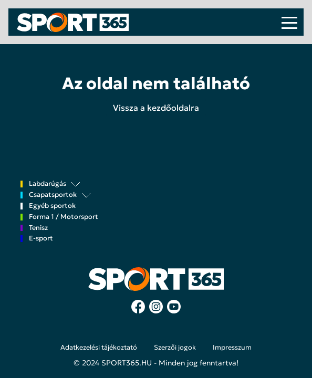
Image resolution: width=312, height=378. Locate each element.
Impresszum (232, 347)
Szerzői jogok (175, 347)
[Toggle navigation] (289, 22)
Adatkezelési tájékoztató (98, 347)
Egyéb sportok (52, 206)
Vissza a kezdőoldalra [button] (156, 107)
